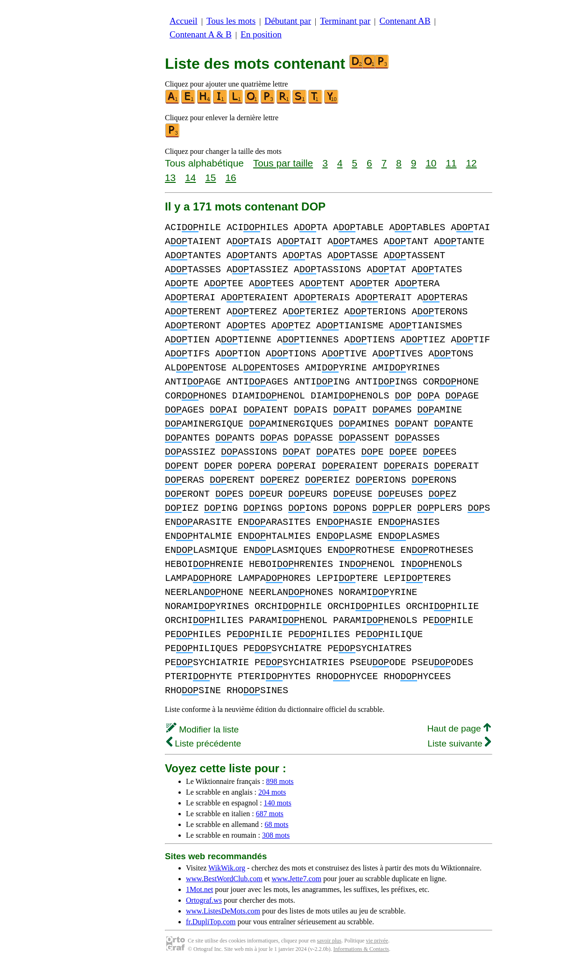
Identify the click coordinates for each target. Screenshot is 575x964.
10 (431, 163)
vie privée (377, 940)
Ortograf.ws (204, 900)
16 (230, 177)
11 (451, 163)
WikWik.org (226, 868)
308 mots (276, 835)
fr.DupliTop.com (210, 922)
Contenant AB (404, 21)
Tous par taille (283, 163)
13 (170, 177)
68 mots (276, 824)
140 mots (277, 803)
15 (210, 177)
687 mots (270, 814)
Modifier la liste (202, 729)
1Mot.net (199, 889)
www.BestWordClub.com (224, 879)
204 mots (272, 792)
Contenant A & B (201, 34)
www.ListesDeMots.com (223, 911)
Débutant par (287, 21)
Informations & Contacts (361, 949)
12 (471, 163)
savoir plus (329, 940)
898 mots (279, 781)
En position (261, 34)
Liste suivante (459, 743)
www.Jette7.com (296, 879)
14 (190, 177)
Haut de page (459, 728)
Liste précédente (203, 743)
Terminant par (345, 21)
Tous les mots (231, 21)
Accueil (184, 21)
